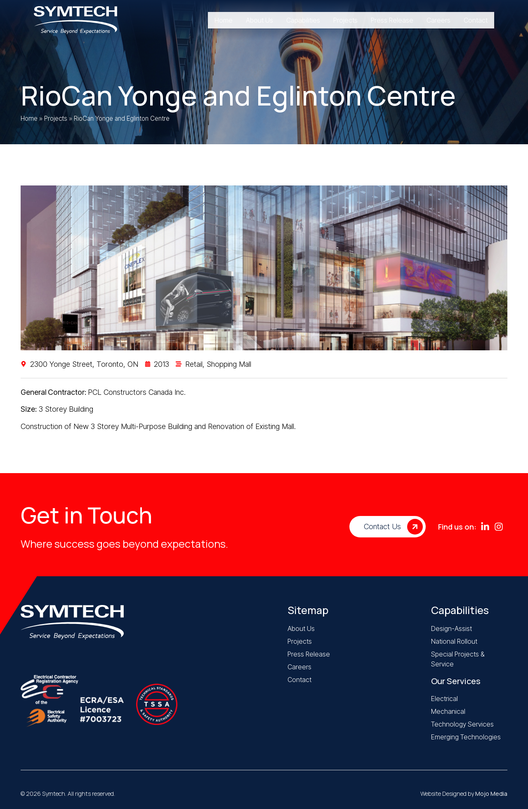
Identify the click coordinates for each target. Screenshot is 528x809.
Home (29, 118)
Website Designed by (463, 793)
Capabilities (460, 610)
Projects (55, 118)
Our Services (456, 681)
